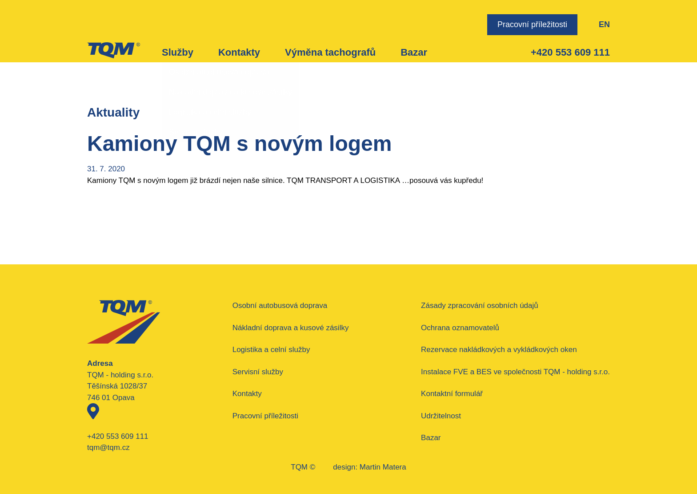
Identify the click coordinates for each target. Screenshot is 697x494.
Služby (177, 52)
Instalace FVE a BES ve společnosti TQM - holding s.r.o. (515, 372)
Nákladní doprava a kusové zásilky (290, 328)
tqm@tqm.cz (108, 447)
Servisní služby (257, 372)
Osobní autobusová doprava (280, 305)
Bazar (414, 52)
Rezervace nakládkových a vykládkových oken (499, 349)
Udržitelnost (441, 416)
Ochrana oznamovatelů (460, 328)
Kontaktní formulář (452, 393)
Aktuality (113, 112)
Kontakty (239, 52)
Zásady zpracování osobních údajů (479, 305)
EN (604, 24)
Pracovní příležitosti (532, 24)
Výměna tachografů (330, 52)
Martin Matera (383, 467)
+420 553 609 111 (570, 52)
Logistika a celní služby (271, 349)
